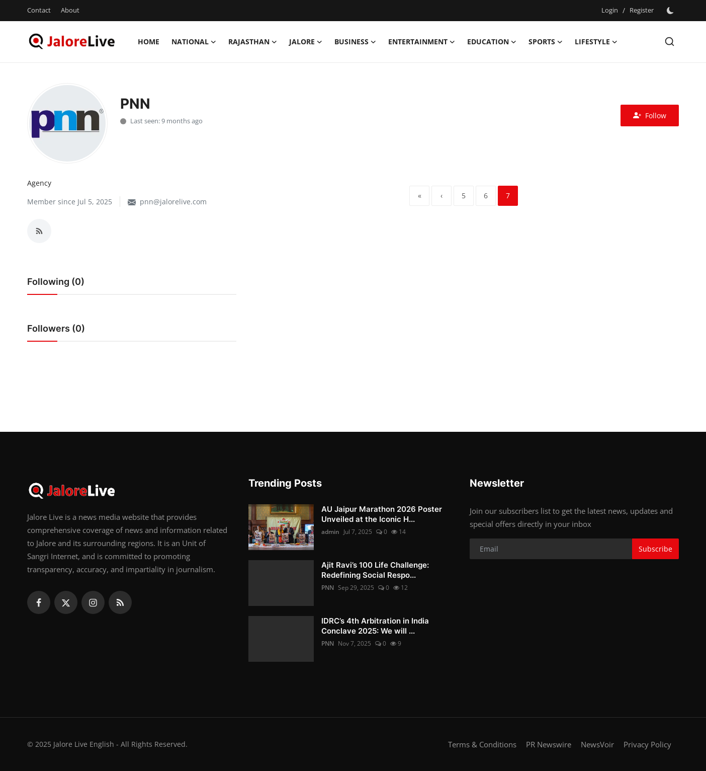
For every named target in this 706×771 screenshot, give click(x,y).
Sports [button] (545, 41)
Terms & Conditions (482, 744)
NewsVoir (597, 744)
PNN (327, 587)
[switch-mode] (671, 10)
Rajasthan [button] (252, 41)
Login (609, 10)
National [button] (193, 41)
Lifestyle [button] (596, 41)
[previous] (441, 196)
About (70, 10)
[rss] (120, 602)
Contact (39, 10)
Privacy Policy (647, 744)
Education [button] (491, 41)
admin (330, 531)
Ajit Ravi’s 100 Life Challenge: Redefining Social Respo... (375, 570)
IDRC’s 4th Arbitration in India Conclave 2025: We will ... (375, 626)
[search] (669, 41)
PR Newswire (548, 744)
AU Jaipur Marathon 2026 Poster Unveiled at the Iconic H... (381, 514)
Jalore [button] (305, 41)
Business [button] (355, 41)
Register (642, 10)
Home (148, 41)
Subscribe (655, 549)
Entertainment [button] (421, 41)
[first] (419, 196)
